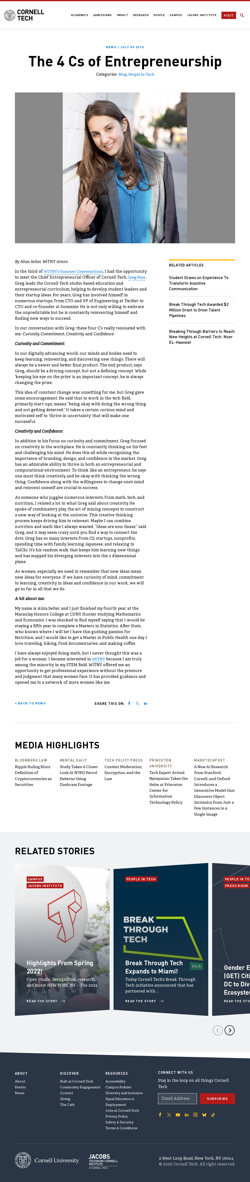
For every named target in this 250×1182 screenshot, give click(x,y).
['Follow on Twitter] (169, 1113)
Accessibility (115, 1080)
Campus (175, 15)
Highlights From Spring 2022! (51, 971)
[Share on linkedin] (145, 702)
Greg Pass (35, 283)
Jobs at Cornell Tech (122, 1109)
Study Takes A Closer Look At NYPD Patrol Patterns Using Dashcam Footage (80, 778)
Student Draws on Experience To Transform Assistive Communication (200, 282)
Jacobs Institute (201, 15)
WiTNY (98, 658)
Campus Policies (118, 1086)
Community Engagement (80, 1086)
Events (20, 1086)
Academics (79, 15)
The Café (67, 1103)
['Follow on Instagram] (195, 1113)
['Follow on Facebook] (160, 1113)
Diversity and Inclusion (124, 1092)
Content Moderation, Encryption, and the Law (124, 772)
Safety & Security (119, 1121)
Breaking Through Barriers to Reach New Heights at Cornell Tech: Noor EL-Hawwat (197, 337)
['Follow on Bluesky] (203, 1113)
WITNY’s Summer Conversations (75, 271)
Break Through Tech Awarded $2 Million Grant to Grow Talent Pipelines (200, 310)
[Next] (230, 1035)
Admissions (102, 15)
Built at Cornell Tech (76, 1080)
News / (125, 47)
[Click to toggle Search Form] (242, 15)
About (20, 1080)
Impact (122, 15)
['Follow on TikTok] (212, 1113)
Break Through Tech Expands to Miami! (156, 971)
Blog (121, 74)
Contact (66, 1092)
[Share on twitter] (137, 702)
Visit (229, 15)
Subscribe (217, 1097)
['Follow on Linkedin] (186, 1113)
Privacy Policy (116, 1115)
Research (140, 15)
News (19, 1092)
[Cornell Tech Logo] (25, 15)
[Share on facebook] (129, 702)
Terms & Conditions (121, 1127)
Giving (65, 1098)
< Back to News (31, 702)
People (158, 15)
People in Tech (142, 74)
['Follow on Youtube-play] (177, 1113)
